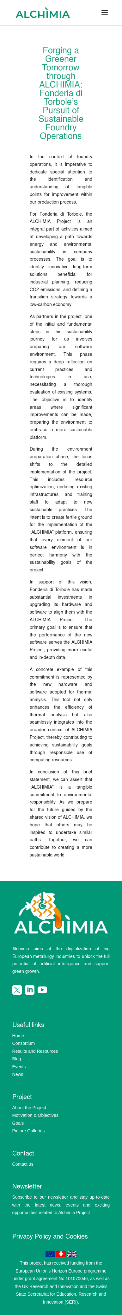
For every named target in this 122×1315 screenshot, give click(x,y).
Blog (16, 1058)
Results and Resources (35, 1051)
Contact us (23, 1164)
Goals (18, 1123)
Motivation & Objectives (35, 1115)
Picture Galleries (28, 1130)
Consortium (23, 1043)
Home (18, 1035)
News (17, 1074)
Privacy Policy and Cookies (50, 1237)
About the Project (29, 1107)
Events (19, 1066)
